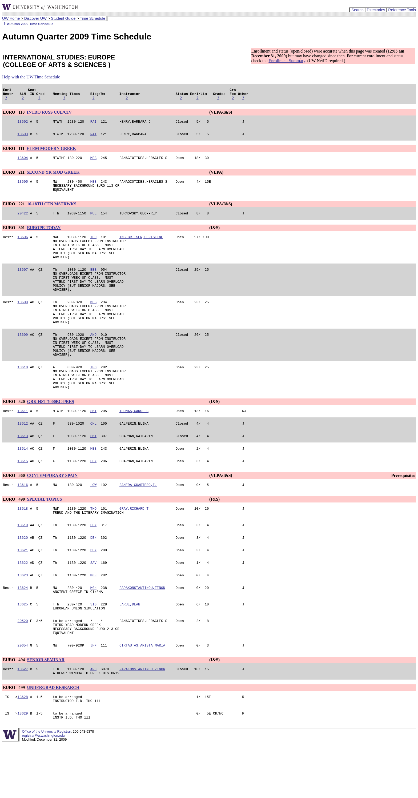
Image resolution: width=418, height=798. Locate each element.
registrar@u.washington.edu (43, 790)
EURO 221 (14, 211)
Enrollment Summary (286, 60)
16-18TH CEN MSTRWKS (51, 211)
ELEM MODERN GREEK (51, 152)
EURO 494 (14, 709)
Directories (376, 10)
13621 (23, 590)
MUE (93, 221)
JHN (93, 694)
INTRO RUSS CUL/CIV (49, 114)
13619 (23, 564)
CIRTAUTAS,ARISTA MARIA (142, 694)
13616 (23, 521)
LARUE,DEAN (129, 649)
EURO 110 (14, 114)
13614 (23, 483)
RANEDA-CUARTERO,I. (138, 521)
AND (93, 357)
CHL (93, 456)
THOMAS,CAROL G (133, 443)
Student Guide (63, 18)
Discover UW (35, 18)
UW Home (11, 18)
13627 (23, 719)
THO (93, 245)
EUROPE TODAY (44, 235)
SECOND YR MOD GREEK (53, 177)
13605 (23, 187)
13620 (23, 577)
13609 (23, 357)
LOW (93, 521)
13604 (23, 162)
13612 (23, 456)
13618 (23, 546)
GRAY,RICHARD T (133, 546)
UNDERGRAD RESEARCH (53, 738)
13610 (23, 395)
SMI (93, 443)
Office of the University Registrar (46, 786)
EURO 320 (14, 433)
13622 (23, 604)
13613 (23, 470)
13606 (23, 245)
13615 (23, 496)
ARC (93, 719)
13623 (23, 617)
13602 (23, 124)
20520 (23, 667)
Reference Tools (402, 10)
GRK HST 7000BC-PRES (50, 433)
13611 (23, 443)
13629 (23, 766)
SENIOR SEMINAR (46, 709)
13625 (23, 649)
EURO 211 (14, 177)
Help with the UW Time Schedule (31, 77)
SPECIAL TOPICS (44, 536)
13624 (23, 630)
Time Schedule (92, 18)
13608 (23, 320)
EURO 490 (14, 536)
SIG (93, 649)
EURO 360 (14, 511)
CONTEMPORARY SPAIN (52, 511)
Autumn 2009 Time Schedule (27, 24)
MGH (93, 617)
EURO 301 (14, 235)
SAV (93, 604)
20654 (23, 694)
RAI (93, 124)
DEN (93, 496)
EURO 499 (14, 738)
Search (357, 10)
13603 (23, 137)
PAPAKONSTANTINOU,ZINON (142, 630)
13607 (23, 283)
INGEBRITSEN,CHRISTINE (141, 245)
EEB (93, 283)
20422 (23, 221)
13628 (23, 748)
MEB (93, 162)
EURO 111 (14, 152)
